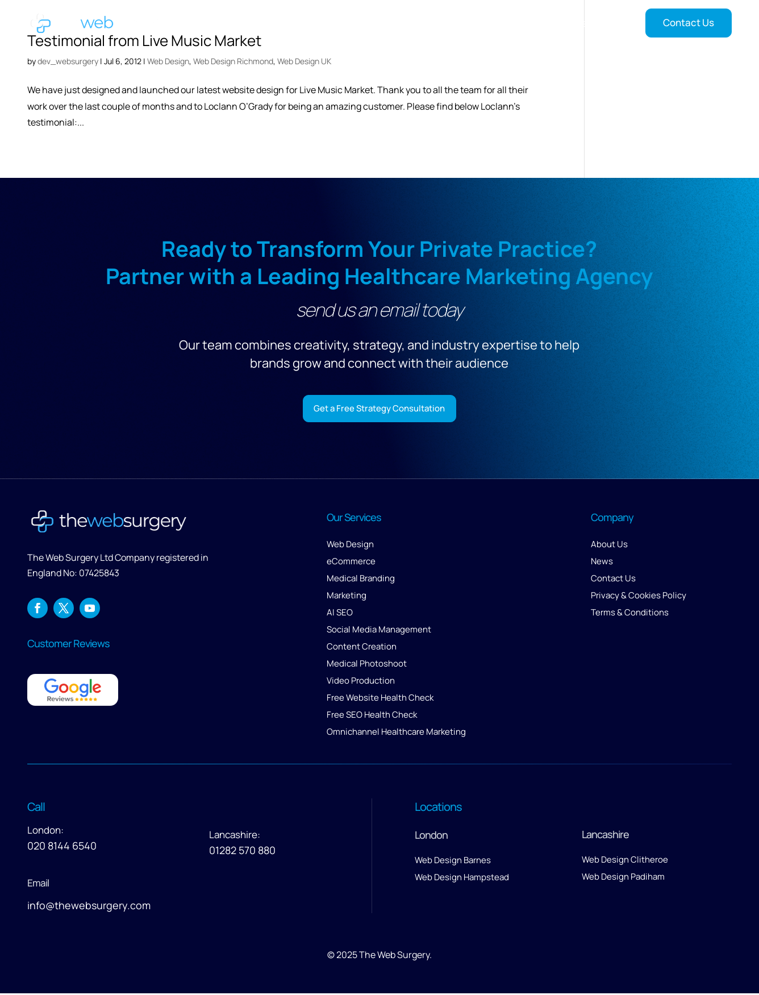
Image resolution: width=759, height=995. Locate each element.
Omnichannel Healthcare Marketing (396, 734)
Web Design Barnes (453, 862)
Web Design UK (304, 61)
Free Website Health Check (380, 700)
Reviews (542, 23)
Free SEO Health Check (372, 717)
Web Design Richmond (233, 61)
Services (377, 23)
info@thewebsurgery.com (89, 907)
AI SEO (340, 615)
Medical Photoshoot (367, 666)
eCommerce (351, 563)
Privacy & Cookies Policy (638, 597)
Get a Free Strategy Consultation (379, 408)
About (486, 23)
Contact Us (688, 22)
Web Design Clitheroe (625, 862)
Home (333, 23)
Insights (592, 23)
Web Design (168, 61)
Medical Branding (361, 580)
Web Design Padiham (623, 879)
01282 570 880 (242, 852)
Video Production (361, 683)
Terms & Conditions (630, 615)
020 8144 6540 (62, 848)
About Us (609, 546)
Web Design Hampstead (462, 879)
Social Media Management (379, 632)
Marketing (346, 597)
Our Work (440, 23)
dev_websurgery (67, 61)
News (602, 563)
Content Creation (362, 649)
